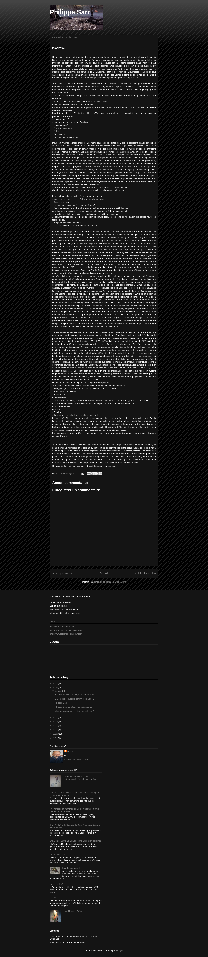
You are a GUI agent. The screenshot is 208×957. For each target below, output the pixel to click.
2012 (55, 734)
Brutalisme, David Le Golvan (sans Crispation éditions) (75, 841)
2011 (55, 738)
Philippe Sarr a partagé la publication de (74, 707)
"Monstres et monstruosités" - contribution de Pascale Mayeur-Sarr (80, 777)
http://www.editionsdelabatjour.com (66, 634)
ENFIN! (53, 897)
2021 (55, 683)
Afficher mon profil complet (76, 759)
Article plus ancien (145, 573)
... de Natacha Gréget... (74, 911)
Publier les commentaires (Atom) (110, 582)
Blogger (119, 950)
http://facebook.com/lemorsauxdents (67, 630)
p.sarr (70, 751)
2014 (55, 725)
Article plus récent (62, 573)
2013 (55, 729)
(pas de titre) (57, 884)
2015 (55, 721)
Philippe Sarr (70, 12)
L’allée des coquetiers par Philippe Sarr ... (74, 699)
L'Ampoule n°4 (58, 854)
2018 (55, 687)
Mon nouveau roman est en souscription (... (75, 711)
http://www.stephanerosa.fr (62, 626)
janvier (58, 691)
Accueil (104, 573)
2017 (55, 717)
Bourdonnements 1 (71, 868)
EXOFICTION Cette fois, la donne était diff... (75, 694)
